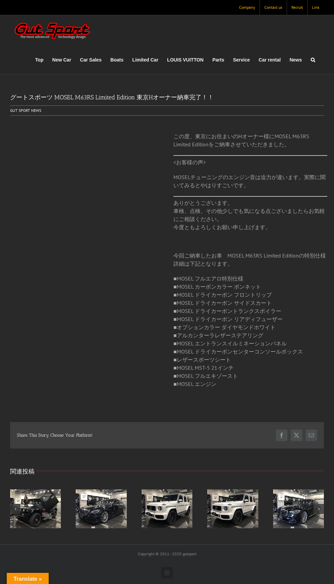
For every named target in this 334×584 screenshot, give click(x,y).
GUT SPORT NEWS (25, 110)
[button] (313, 60)
